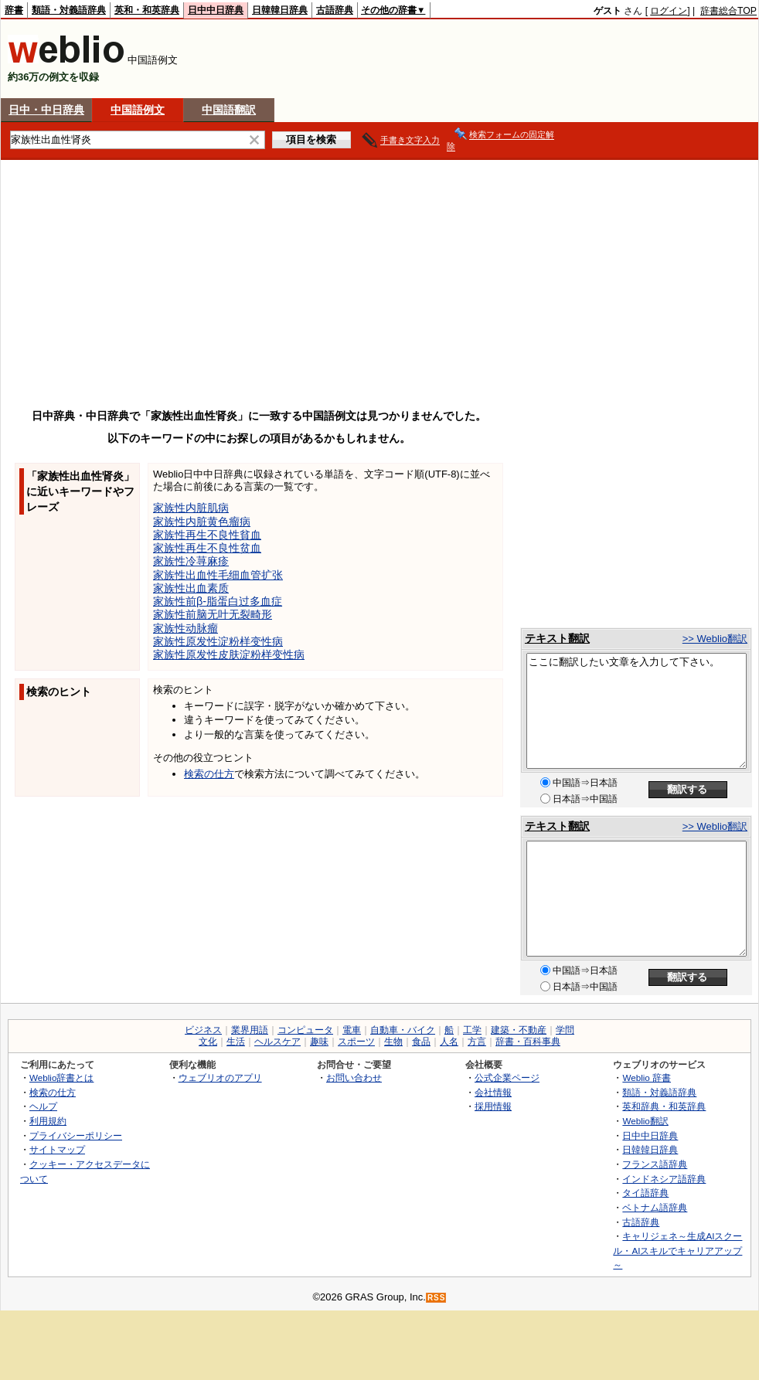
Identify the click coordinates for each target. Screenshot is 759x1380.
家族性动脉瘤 (185, 628)
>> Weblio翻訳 (714, 638)
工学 (472, 1030)
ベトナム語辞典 (654, 1207)
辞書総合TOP (728, 10)
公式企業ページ (507, 1077)
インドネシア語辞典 (664, 1179)
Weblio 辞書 (646, 1077)
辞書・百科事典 (527, 1041)
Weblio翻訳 (645, 1121)
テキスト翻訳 (557, 638)
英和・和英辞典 (146, 10)
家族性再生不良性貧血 (207, 535)
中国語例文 (138, 110)
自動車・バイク (402, 1030)
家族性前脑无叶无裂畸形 (212, 614)
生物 (393, 1041)
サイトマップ (57, 1149)
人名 (449, 1041)
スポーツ (356, 1041)
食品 (421, 1041)
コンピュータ (305, 1030)
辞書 (14, 10)
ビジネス (203, 1030)
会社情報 (493, 1092)
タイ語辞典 (645, 1193)
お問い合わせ (354, 1077)
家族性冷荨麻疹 (191, 561)
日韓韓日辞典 (280, 10)
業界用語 (249, 1030)
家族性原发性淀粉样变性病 (218, 641)
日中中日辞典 (215, 10)
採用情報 (493, 1106)
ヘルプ (43, 1106)
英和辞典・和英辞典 (664, 1106)
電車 (351, 1030)
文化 (208, 1041)
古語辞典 (334, 10)
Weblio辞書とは (61, 1077)
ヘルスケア (277, 1041)
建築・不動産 (518, 1030)
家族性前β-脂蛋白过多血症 (217, 601)
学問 (565, 1030)
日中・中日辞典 (46, 110)
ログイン (668, 10)
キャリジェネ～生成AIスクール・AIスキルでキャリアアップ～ (677, 1250)
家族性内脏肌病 (191, 507)
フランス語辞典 (654, 1164)
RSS (436, 1297)
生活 (235, 1041)
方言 (477, 1041)
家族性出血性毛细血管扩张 (218, 575)
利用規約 (47, 1121)
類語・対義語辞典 (69, 10)
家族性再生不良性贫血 (207, 548)
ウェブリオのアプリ (220, 1077)
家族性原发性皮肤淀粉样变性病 (229, 654)
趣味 (319, 1041)
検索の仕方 (209, 774)
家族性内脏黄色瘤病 (201, 521)
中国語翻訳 (229, 110)
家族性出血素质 (191, 588)
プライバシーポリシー (75, 1135)
